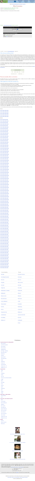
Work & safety (20, 298)
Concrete (2, 420)
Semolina (2, 355)
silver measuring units (11, 51)
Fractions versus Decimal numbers (6, 377)
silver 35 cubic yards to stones (4, 222)
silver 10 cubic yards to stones (4, 146)
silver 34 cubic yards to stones (4, 219)
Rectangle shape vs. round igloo (5, 290)
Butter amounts (3, 343)
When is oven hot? (20, 282)
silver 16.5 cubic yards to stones (4, 166)
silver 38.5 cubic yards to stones (4, 232)
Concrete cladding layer (4, 301)
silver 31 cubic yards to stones (4, 210)
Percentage (2, 382)
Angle (2, 370)
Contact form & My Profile (21, 314)
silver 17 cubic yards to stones (4, 167)
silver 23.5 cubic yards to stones (4, 187)
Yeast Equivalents (3, 358)
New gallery (2, 282)
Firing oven (19, 293)
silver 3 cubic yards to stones (4, 125)
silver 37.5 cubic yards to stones (4, 229)
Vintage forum (3, 287)
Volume (2, 391)
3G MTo (19, 301)
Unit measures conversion (21, 274)
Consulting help (20, 320)
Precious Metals (3, 395)
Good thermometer (3, 314)
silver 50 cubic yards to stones (4, 267)
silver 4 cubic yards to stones (4, 128)
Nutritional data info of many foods (32, 1)
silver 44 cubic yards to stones (4, 249)
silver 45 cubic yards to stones (4, 252)
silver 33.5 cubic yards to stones (4, 217)
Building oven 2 (3, 320)
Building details (3, 293)
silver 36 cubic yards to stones (4, 225)
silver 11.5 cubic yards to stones (4, 151)
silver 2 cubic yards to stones (4, 122)
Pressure (2, 385)
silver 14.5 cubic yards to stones (4, 160)
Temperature (3, 361)
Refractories (3, 423)
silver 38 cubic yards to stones (4, 231)
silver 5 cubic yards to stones (4, 131)
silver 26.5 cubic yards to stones (4, 196)
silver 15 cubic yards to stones (4, 161)
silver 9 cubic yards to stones (4, 143)
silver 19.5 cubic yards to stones (4, 175)
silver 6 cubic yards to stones (4, 134)
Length (2, 379)
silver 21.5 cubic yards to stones (4, 181)
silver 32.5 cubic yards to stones (4, 214)
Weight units (3, 367)
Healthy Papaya (20, 306)
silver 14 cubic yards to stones (4, 158)
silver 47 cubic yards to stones (4, 258)
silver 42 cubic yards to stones (4, 243)
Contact (21, 477)
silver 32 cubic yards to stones (4, 213)
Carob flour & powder (4, 344)
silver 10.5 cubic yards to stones (4, 148)
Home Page (2, 274)
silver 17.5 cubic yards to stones (4, 169)
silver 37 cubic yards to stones (4, 228)
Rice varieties (3, 405)
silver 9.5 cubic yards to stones (4, 145)
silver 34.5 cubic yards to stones (4, 220)
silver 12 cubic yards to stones (4, 152)
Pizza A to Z (19, 279)
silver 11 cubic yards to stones (4, 149)
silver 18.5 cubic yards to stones (4, 172)
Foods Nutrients (3, 364)
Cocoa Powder (3, 401)
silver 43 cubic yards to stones (4, 246)
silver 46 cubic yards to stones (4, 255)
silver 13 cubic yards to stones (4, 155)
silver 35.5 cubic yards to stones (4, 223)
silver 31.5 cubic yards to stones (4, 211)
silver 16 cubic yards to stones (4, 164)
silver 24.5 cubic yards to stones (4, 190)
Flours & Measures (4, 402)
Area (1, 371)
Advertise (23, 477)
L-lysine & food (20, 309)
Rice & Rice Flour (4, 352)
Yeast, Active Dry (3, 410)
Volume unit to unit (4, 416)
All (5, 367)
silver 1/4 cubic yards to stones (4, 110)
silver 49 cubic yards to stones (4, 264)
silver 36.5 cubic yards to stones (4, 226)
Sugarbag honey (3, 349)
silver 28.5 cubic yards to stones (4, 202)
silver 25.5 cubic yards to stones (4, 193)
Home (4, 1)
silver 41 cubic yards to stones (4, 240)
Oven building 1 (3, 317)
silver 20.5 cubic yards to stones (4, 178)
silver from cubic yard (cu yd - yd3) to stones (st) (17, 467)
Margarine (2, 404)
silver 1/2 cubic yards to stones (4, 113)
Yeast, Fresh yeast (3, 413)
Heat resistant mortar (4, 298)
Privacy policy (9, 477)
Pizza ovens (2, 279)
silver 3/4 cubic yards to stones (4, 116)
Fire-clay (2, 309)
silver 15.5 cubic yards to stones (4, 163)
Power (2, 383)
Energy (2, 374)
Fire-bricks (2, 306)
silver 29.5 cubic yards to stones (4, 205)
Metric (2, 380)
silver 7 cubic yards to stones (4, 137)
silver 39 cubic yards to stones (4, 234)
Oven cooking (20, 287)
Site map (26, 477)
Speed (2, 386)
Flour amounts (3, 346)
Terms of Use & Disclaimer (15, 477)
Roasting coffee (20, 290)
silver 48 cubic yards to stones (4, 261)
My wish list (19, 317)
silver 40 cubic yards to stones (4, 237)
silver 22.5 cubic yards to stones (4, 184)
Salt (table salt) (3, 407)
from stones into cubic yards (7, 25)
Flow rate (2, 376)
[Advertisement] (17, 17)
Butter (2, 399)
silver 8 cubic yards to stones (4, 140)
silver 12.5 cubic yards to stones (4, 154)
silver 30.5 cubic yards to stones (4, 208)
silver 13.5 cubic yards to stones (4, 157)
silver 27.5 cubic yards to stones (4, 199)
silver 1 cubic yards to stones (4, 119)
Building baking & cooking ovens (26, 1)
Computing (2, 373)
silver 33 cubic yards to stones (4, 216)
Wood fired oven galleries (20, 1)
